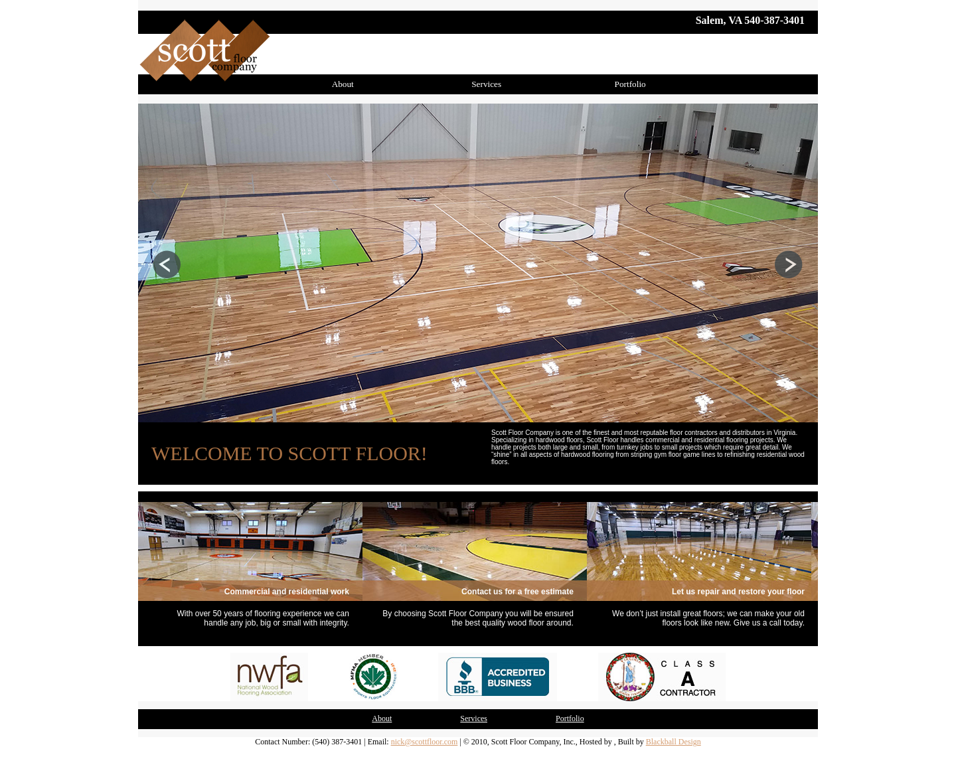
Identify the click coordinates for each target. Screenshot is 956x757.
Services (486, 84)
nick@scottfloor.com (424, 741)
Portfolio (630, 84)
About (343, 84)
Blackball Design (673, 741)
